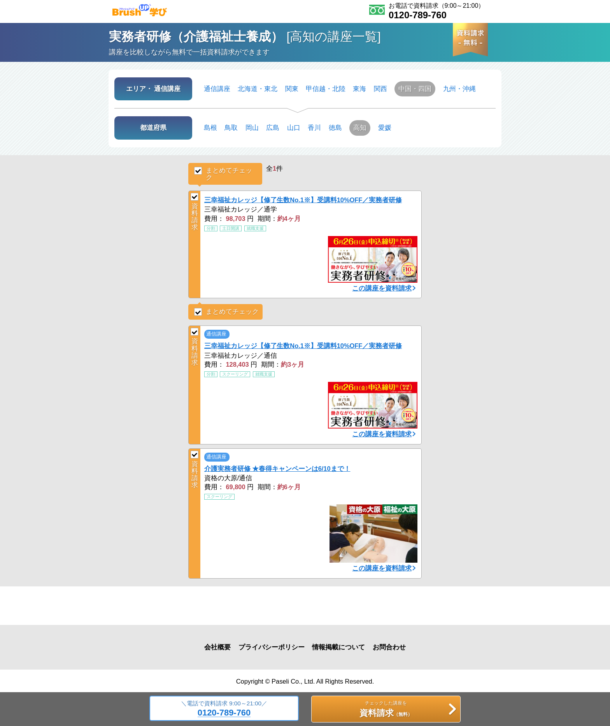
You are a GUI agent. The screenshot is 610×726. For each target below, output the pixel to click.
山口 (293, 127)
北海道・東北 (257, 88)
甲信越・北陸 (325, 88)
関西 (380, 88)
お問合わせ (389, 647)
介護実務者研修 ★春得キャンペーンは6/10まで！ (277, 468)
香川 (314, 127)
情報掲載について (338, 647)
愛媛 (384, 127)
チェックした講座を (385, 710)
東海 (359, 88)
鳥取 (231, 127)
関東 (291, 88)
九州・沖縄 (459, 88)
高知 (359, 127)
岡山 (252, 127)
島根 (210, 127)
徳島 (335, 127)
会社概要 (217, 647)
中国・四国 (414, 88)
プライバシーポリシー (271, 647)
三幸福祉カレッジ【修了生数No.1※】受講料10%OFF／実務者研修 (303, 199)
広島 (272, 127)
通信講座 (217, 88)
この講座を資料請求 (382, 288)
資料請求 (194, 212)
